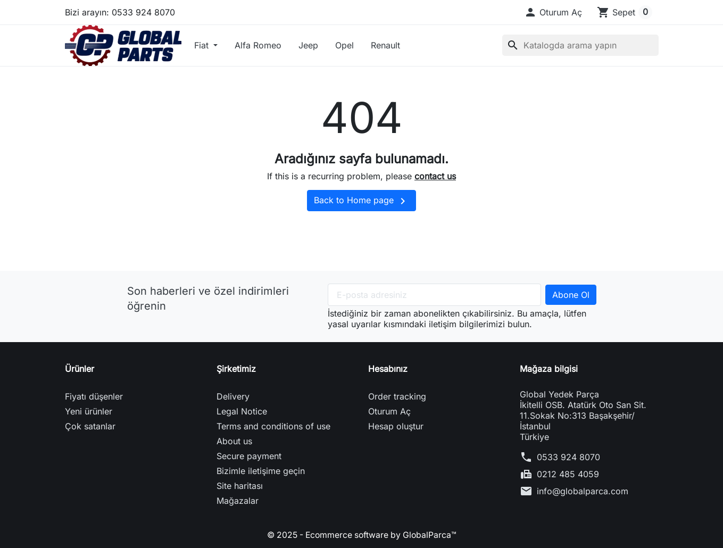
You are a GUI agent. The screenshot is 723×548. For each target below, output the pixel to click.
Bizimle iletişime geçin (261, 471)
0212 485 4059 (568, 474)
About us (234, 441)
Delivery (233, 396)
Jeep (308, 45)
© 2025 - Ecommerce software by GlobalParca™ (362, 534)
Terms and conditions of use (273, 426)
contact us (435, 176)
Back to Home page (361, 201)
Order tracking (397, 396)
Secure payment (249, 456)
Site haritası (240, 485)
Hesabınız (388, 368)
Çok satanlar (90, 426)
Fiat (202, 45)
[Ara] (580, 45)
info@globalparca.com (582, 491)
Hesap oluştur (395, 426)
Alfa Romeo (258, 45)
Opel (344, 45)
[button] (553, 12)
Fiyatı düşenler (94, 396)
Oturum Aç (389, 411)
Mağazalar (238, 500)
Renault (385, 45)
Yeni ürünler (88, 411)
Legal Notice (242, 411)
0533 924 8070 (568, 457)
